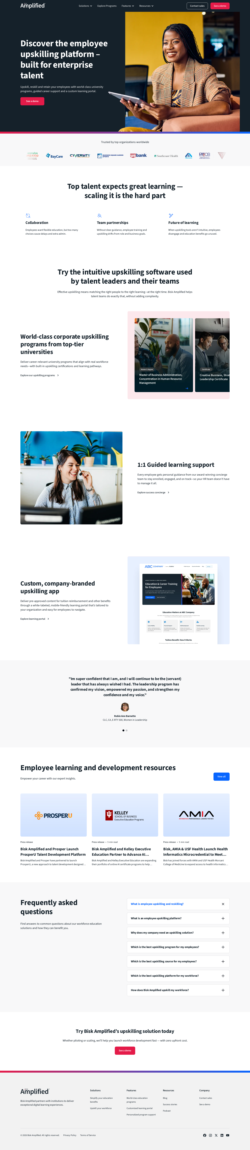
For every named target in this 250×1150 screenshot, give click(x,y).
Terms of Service (88, 1135)
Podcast (167, 1110)
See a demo (32, 101)
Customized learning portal (140, 1108)
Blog (165, 1098)
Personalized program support (141, 1114)
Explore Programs (107, 6)
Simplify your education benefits (101, 1100)
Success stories (170, 1104)
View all (221, 776)
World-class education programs (137, 1100)
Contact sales (205, 1098)
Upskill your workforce (101, 1108)
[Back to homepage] (33, 6)
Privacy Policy (69, 1135)
